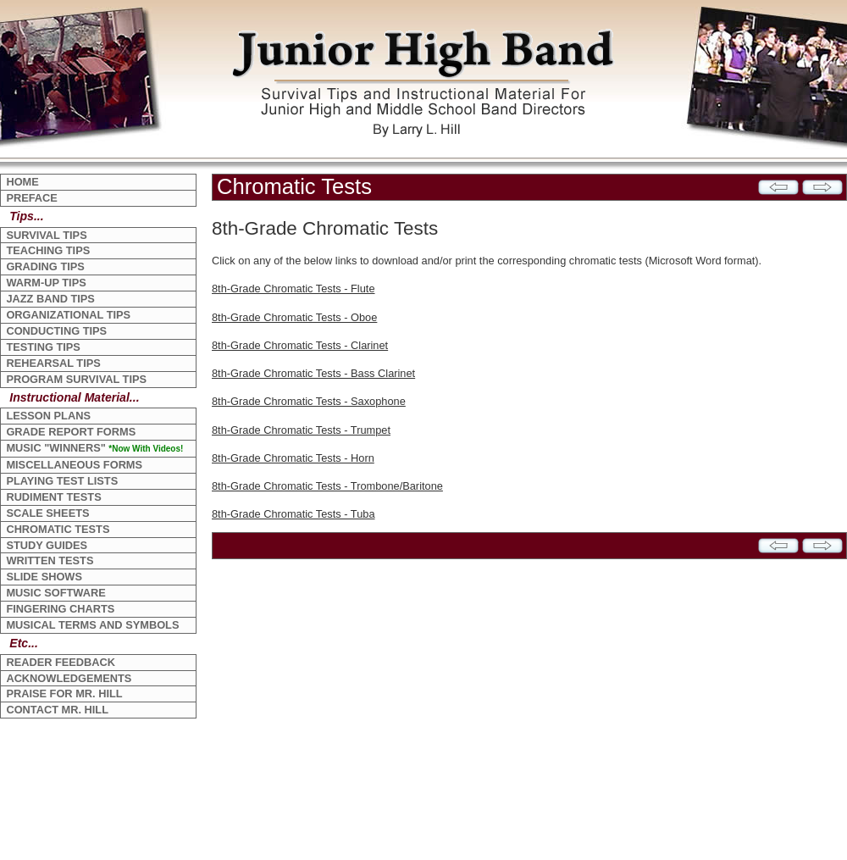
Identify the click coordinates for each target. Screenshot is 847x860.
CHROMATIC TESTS (57, 529)
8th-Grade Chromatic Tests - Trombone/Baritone (327, 486)
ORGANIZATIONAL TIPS (68, 314)
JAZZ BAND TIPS (50, 298)
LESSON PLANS (48, 415)
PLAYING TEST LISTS (62, 480)
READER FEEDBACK (60, 662)
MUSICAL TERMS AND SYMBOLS (92, 625)
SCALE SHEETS (47, 513)
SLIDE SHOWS (44, 576)
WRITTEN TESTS (49, 560)
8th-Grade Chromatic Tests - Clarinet (300, 345)
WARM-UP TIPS (46, 282)
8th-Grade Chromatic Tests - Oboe (294, 317)
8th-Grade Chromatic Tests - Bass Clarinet (313, 373)
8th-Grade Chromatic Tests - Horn (293, 458)
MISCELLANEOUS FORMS (74, 464)
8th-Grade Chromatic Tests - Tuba (293, 514)
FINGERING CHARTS (60, 608)
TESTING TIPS (43, 347)
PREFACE (31, 197)
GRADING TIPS (45, 266)
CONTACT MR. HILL (57, 709)
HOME (22, 181)
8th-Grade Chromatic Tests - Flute (293, 288)
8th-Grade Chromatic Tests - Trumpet (301, 430)
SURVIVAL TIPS (46, 235)
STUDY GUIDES (46, 545)
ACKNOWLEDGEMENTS (68, 678)
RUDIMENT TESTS (53, 497)
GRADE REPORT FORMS (71, 431)
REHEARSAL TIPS (53, 363)
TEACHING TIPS (48, 250)
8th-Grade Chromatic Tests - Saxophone (309, 401)
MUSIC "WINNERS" (94, 447)
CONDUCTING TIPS (56, 331)
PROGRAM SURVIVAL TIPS (76, 379)
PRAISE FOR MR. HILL (64, 693)
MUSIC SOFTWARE (55, 592)
